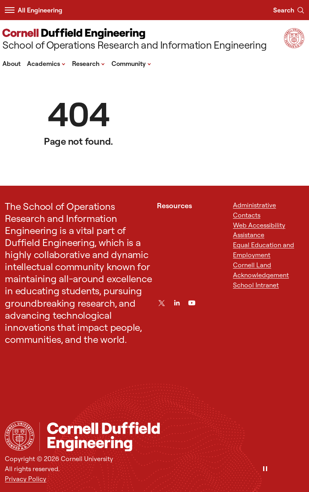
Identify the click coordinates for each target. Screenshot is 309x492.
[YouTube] (191, 303)
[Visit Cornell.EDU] (294, 45)
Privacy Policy (25, 479)
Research (88, 63)
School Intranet (256, 285)
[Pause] (265, 469)
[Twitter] (161, 303)
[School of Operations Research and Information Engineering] (134, 40)
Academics (46, 63)
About (11, 63)
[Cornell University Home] (19, 436)
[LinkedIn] (176, 303)
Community (131, 63)
